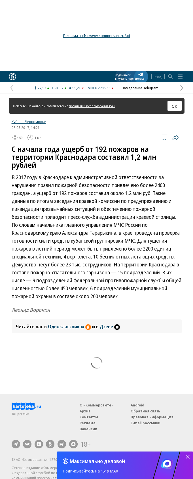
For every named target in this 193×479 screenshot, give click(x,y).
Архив (85, 411)
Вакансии (88, 428)
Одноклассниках (70, 326)
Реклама (88, 422)
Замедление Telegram (140, 87)
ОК (174, 106)
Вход (158, 77)
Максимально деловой (97, 461)
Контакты (89, 416)
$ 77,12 (40, 87)
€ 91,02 (57, 87)
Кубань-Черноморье (29, 121)
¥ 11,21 (75, 87)
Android (137, 405)
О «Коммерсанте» (97, 405)
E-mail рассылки (145, 422)
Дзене (110, 326)
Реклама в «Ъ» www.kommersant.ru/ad (96, 35)
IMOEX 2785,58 (98, 87)
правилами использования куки (92, 106)
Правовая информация (152, 416)
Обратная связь (145, 411)
